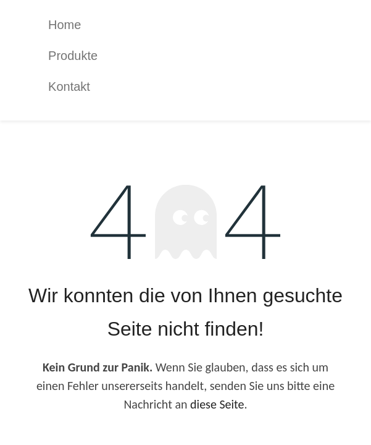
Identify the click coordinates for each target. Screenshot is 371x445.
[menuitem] (194, 24)
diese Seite (217, 404)
